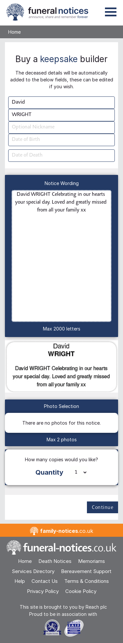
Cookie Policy (80, 591)
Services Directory (33, 571)
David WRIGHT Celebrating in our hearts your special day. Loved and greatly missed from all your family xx (61, 256)
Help (19, 581)
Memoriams (91, 561)
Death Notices (55, 561)
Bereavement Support (86, 571)
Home (14, 32)
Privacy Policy (43, 591)
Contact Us (44, 581)
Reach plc (96, 607)
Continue (102, 507)
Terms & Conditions (86, 581)
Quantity (49, 472)
